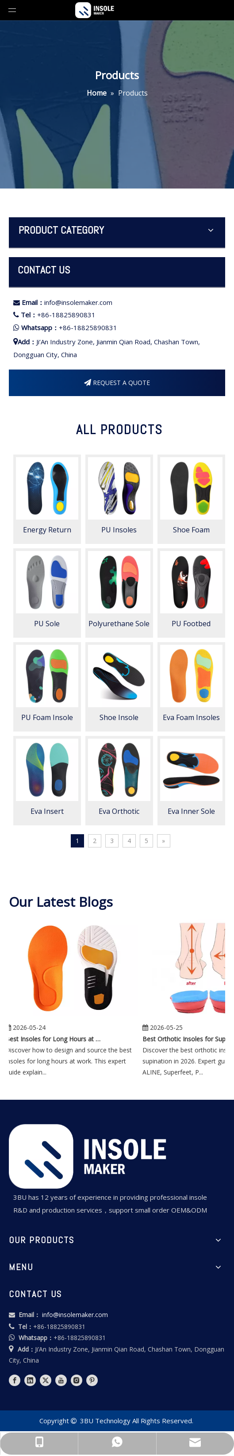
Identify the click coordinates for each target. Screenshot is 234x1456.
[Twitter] (45, 1380)
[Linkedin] (30, 1380)
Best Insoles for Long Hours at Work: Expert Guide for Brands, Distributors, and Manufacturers (57, 1039)
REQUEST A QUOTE (117, 382)
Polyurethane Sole (119, 623)
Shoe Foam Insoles (191, 530)
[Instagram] (76, 1380)
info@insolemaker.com (78, 302)
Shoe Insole (119, 717)
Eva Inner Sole (191, 811)
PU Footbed (191, 623)
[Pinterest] (92, 1380)
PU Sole (47, 623)
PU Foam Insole (47, 717)
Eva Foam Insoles (191, 717)
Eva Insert (47, 811)
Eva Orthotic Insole (119, 811)
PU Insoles (119, 530)
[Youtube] (61, 1380)
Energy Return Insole (47, 530)
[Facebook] (14, 1380)
